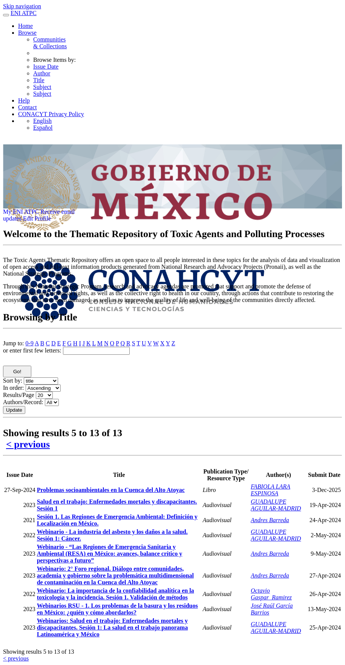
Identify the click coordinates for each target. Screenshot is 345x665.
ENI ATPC (24, 13)
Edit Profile (37, 218)
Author (41, 73)
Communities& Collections (50, 42)
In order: (13, 388)
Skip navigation (22, 6)
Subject (42, 87)
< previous (28, 444)
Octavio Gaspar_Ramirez (271, 594)
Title (38, 80)
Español (43, 127)
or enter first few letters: (32, 350)
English (42, 121)
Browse (27, 32)
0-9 (30, 343)
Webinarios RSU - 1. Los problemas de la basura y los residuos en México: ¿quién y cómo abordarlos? (117, 609)
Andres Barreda (270, 520)
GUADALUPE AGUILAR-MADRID (276, 505)
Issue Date (45, 66)
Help (24, 100)
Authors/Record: (23, 402)
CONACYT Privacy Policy (51, 114)
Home (25, 26)
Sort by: (12, 380)
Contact (27, 107)
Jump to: (13, 343)
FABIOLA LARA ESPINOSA (270, 489)
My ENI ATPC (21, 211)
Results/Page (18, 395)
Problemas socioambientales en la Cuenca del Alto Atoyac (111, 490)
